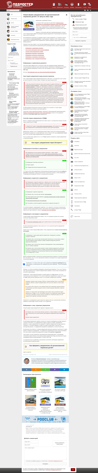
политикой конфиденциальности (55, 461)
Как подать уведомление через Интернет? (47, 142)
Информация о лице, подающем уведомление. (36, 58)
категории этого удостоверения (49, 210)
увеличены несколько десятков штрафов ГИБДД (14, 104)
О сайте (85, 7)
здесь (14, 87)
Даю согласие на (14, 63)
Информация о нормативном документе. (34, 48)
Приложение (78, 7)
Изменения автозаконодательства (59, 354)
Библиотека (60, 7)
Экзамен (72, 7)
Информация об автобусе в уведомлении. (35, 53)
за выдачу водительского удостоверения (12, 78)
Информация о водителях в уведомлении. (35, 55)
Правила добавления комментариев (59, 443)
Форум (89, 7)
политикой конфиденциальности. (53, 470)
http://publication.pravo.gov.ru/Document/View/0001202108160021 (42, 72)
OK (73, 469)
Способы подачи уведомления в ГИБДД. (34, 51)
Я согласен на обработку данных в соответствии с (44, 461)
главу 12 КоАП (14, 107)
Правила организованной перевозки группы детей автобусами (37, 112)
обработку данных (14, 63)
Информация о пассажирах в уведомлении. (35, 56)
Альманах (66, 7)
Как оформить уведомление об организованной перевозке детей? (46, 346)
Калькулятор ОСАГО (11, 95)
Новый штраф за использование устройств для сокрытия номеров (13, 121)
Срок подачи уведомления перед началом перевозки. (37, 49)
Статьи (54, 7)
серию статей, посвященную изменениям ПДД (13, 89)
